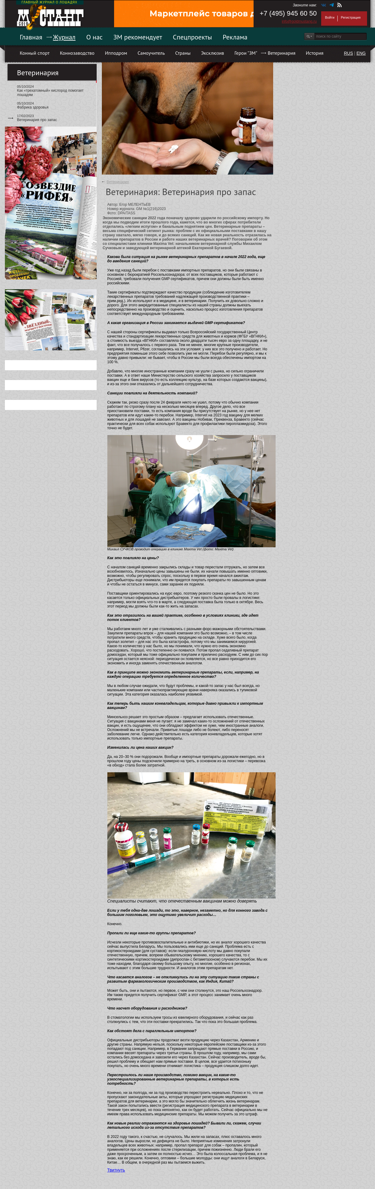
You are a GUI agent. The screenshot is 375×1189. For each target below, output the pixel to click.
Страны (183, 53)
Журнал (64, 37)
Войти (330, 17)
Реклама (235, 37)
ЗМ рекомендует (137, 37)
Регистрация (350, 17)
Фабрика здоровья (33, 107)
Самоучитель (151, 53)
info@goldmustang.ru (299, 21)
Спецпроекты (192, 37)
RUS (348, 53)
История (315, 53)
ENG (361, 53)
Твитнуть (116, 1170)
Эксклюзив (212, 53)
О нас (94, 37)
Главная (31, 37)
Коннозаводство (77, 53)
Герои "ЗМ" (246, 53)
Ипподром (116, 53)
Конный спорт (35, 53)
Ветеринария (281, 53)
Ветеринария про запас (37, 120)
